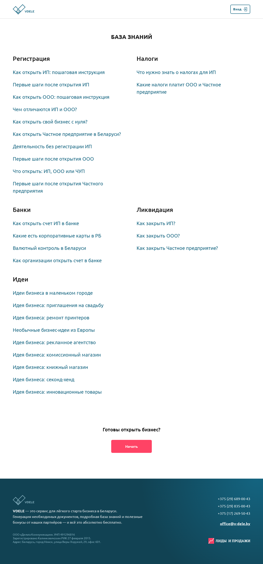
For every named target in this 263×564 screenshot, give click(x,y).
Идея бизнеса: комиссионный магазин (57, 355)
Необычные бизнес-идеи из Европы (54, 330)
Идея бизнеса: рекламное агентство (54, 342)
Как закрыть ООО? (158, 235)
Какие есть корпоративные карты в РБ (57, 235)
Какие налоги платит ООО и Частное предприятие (179, 88)
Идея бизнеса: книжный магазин (50, 367)
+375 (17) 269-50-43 (234, 513)
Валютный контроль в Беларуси (49, 248)
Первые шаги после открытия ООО (53, 159)
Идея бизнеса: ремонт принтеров (51, 317)
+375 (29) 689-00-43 (234, 499)
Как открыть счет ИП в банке (46, 223)
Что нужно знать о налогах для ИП (176, 72)
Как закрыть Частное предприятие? (177, 248)
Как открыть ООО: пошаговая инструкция (61, 97)
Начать (131, 446)
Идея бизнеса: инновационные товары (57, 392)
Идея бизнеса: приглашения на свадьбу (58, 305)
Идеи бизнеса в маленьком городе (53, 293)
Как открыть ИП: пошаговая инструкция (59, 72)
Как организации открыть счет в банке (57, 260)
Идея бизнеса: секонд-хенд (43, 379)
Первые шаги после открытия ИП (51, 84)
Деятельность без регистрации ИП (52, 146)
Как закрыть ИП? (156, 223)
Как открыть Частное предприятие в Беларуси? (67, 134)
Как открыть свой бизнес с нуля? (50, 122)
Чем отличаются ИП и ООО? (45, 109)
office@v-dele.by (235, 524)
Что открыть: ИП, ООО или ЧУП (49, 171)
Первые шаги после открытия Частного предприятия (58, 187)
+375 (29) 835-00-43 (234, 506)
